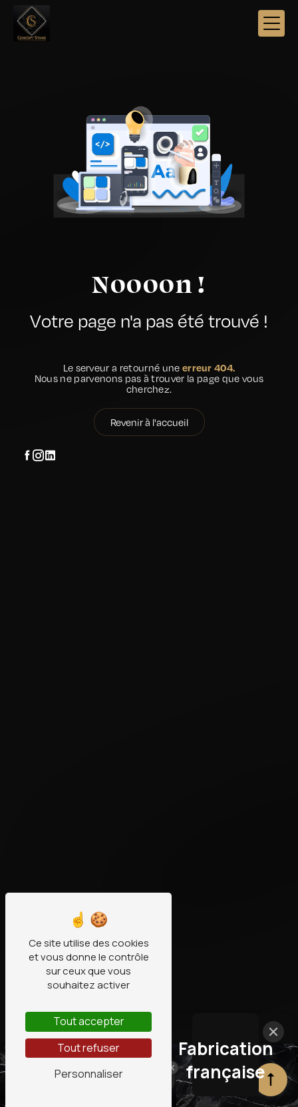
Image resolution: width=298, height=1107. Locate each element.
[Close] (273, 1031)
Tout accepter (88, 1021)
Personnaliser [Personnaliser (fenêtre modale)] (89, 1073)
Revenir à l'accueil (149, 422)
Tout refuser (88, 1047)
